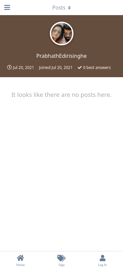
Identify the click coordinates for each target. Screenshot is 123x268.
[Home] (20, 260)
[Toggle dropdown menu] (61, 7)
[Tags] (61, 260)
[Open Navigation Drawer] (6, 7)
